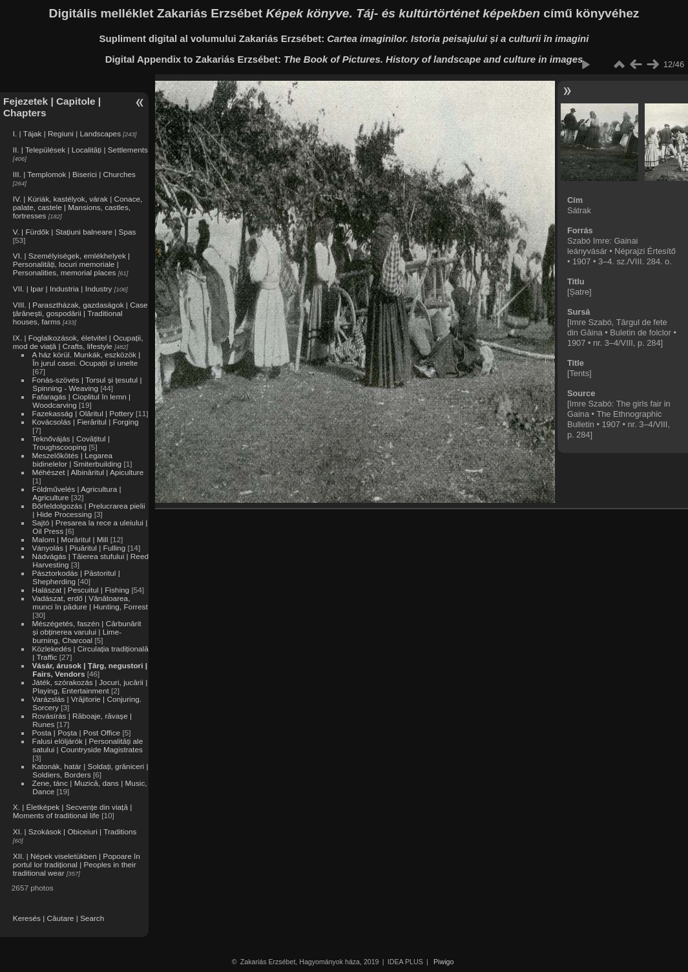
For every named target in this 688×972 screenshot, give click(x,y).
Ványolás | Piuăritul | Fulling (78, 548)
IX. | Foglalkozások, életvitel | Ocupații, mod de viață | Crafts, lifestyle (78, 341)
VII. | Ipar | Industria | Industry (62, 288)
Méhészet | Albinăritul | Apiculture (87, 472)
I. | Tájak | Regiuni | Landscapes (67, 133)
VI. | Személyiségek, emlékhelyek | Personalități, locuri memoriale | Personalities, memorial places (71, 264)
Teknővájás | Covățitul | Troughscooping (71, 442)
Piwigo (443, 962)
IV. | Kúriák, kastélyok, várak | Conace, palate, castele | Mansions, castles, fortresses (78, 207)
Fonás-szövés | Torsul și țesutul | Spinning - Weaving (86, 383)
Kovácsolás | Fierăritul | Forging (85, 421)
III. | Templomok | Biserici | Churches (74, 174)
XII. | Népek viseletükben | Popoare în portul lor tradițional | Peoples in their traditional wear (76, 864)
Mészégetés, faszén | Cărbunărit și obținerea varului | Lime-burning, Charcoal (86, 631)
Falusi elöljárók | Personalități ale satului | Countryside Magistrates (87, 745)
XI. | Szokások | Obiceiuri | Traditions (75, 831)
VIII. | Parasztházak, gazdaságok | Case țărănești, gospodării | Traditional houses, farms (80, 313)
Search (92, 918)
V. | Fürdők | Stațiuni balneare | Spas (74, 231)
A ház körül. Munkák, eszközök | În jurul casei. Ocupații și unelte (86, 358)
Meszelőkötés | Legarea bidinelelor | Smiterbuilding (76, 459)
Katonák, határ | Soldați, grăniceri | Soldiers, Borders (90, 770)
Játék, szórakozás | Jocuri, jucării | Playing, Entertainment (89, 686)
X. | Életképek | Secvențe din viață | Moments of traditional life (72, 811)
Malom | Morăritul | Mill (70, 539)
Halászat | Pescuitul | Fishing (80, 590)
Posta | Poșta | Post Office (76, 732)
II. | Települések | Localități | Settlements (80, 149)
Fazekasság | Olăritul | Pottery (82, 413)
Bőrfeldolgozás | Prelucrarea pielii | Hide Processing (88, 510)
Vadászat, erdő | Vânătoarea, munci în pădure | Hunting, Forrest (89, 602)
